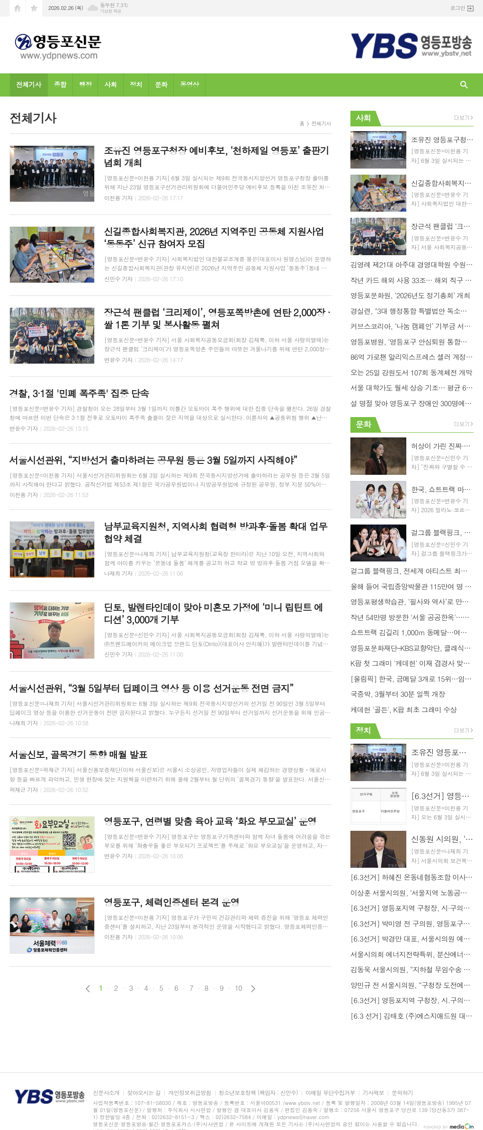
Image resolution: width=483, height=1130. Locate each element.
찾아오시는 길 (144, 1092)
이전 (87, 988)
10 (238, 988)
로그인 (457, 7)
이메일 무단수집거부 (330, 1092)
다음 (253, 988)
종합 (60, 84)
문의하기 (402, 1092)
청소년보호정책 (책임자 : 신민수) (258, 1092)
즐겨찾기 (34, 8)
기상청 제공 (110, 11)
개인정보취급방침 (189, 1092)
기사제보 (373, 1092)
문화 (161, 84)
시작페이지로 (17, 8)
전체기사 (28, 84)
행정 (85, 84)
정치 (136, 84)
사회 (110, 84)
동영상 (189, 84)
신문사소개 (106, 1092)
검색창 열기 (464, 85)
